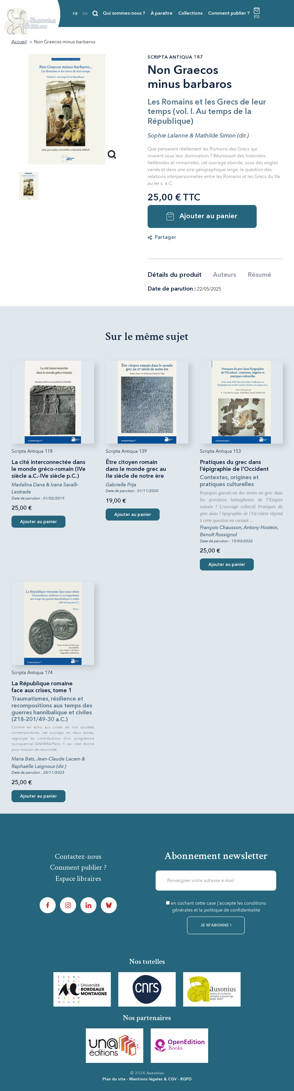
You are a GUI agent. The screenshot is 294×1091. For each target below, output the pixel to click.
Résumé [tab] (259, 275)
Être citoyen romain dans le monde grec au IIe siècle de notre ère (136, 469)
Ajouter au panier (202, 216)
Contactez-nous (78, 856)
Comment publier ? (228, 13)
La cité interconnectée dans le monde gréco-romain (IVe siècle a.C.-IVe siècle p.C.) (48, 469)
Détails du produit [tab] (175, 275)
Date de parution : (172, 289)
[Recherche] (95, 13)
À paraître (162, 13)
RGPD (186, 1079)
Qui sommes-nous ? (124, 13)
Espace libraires (78, 879)
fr (75, 14)
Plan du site (113, 1079)
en (85, 14)
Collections (190, 13)
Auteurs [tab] (224, 275)
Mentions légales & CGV (153, 1079)
